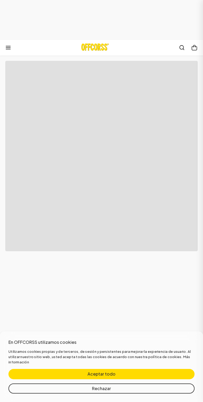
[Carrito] (194, 47)
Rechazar (101, 388)
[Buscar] (182, 47)
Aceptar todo (101, 374)
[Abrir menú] (8, 48)
